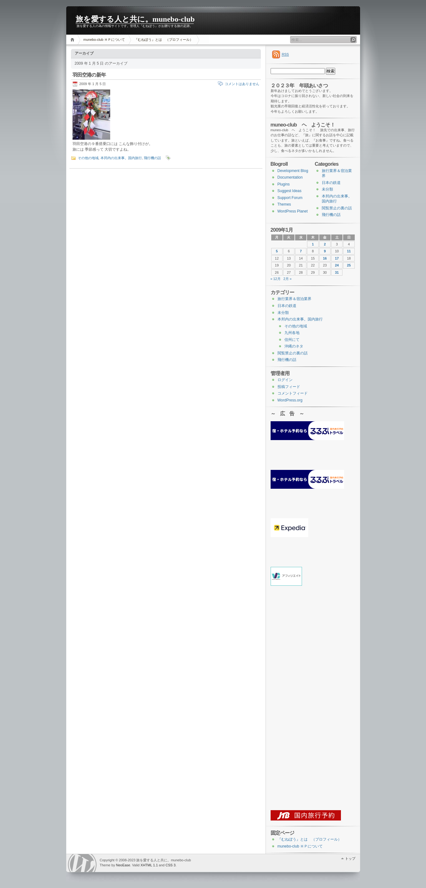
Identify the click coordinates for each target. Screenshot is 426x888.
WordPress (82, 863)
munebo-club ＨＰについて (104, 39)
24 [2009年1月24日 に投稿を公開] (337, 265)
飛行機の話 (152, 158)
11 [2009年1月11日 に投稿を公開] (349, 251)
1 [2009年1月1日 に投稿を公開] (313, 244)
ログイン (285, 380)
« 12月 (276, 279)
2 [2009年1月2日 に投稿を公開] (325, 244)
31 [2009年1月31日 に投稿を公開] (337, 272)
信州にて (291, 339)
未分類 (327, 189)
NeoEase (123, 865)
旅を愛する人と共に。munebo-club (135, 19)
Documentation (290, 177)
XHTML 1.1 (149, 865)
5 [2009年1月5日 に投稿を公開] (277, 251)
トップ (350, 858)
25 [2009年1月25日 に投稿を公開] (349, 265)
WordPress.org (290, 400)
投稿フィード (289, 387)
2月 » (287, 279)
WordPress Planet (293, 211)
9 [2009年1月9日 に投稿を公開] (325, 251)
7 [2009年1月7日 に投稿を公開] (301, 251)
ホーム (73, 40)
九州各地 (291, 333)
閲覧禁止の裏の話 (337, 208)
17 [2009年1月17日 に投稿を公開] (337, 258)
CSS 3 (170, 865)
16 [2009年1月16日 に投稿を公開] (325, 258)
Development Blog (293, 171)
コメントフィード (293, 393)
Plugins (284, 184)
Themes (284, 204)
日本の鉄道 (331, 182)
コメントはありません (242, 84)
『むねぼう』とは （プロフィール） (163, 39)
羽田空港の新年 (89, 75)
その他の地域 (88, 158)
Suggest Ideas (290, 191)
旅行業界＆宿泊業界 (294, 299)
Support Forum (290, 198)
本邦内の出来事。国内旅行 (121, 158)
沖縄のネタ (293, 346)
